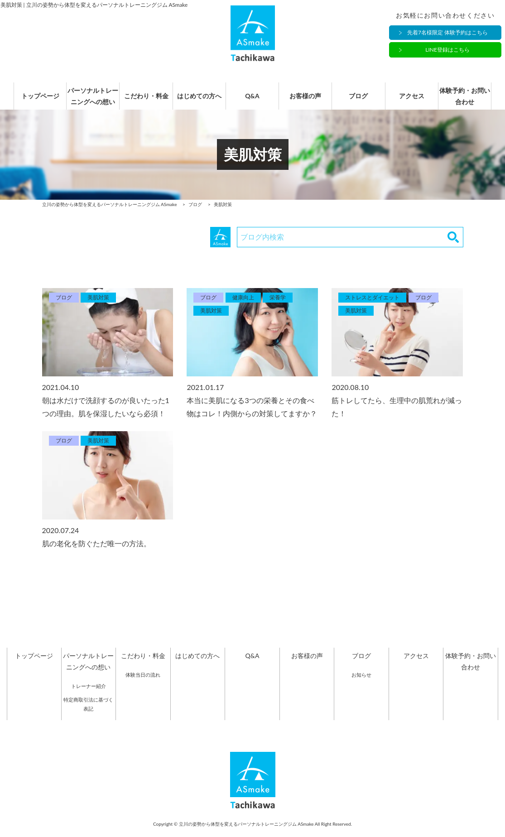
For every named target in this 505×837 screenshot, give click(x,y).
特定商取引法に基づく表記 (88, 713)
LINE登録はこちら (447, 50)
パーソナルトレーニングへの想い (88, 100)
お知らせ (361, 684)
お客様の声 (307, 101)
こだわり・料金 (143, 101)
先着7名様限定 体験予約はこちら (447, 32)
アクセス (416, 101)
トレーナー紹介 (88, 695)
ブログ (361, 101)
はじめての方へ (197, 101)
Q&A (252, 101)
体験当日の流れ (142, 684)
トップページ (34, 101)
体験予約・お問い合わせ (470, 100)
